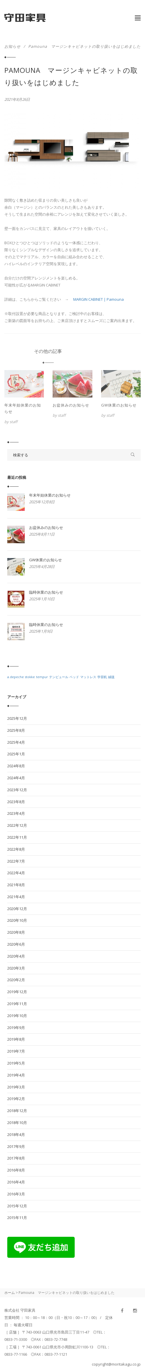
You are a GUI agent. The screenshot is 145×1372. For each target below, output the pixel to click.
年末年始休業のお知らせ (22, 408)
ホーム (9, 1292)
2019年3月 (16, 1087)
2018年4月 (16, 1134)
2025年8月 (16, 730)
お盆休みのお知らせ (71, 405)
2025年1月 (16, 754)
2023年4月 (16, 813)
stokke (30, 677)
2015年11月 (17, 1217)
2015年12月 (17, 1206)
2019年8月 (16, 1039)
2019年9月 (16, 1027)
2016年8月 (16, 1170)
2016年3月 (16, 1194)
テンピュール (58, 677)
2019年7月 (16, 1051)
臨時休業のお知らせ (46, 592)
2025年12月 (17, 718)
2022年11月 (17, 837)
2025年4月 (16, 742)
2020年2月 (16, 979)
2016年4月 (16, 1182)
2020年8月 (16, 932)
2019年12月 (17, 991)
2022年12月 (17, 825)
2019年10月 (17, 1015)
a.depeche (15, 677)
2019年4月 (16, 1075)
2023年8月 (16, 801)
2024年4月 (16, 777)
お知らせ (12, 46)
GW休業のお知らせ (119, 405)
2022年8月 (16, 849)
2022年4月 (16, 872)
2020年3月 (16, 968)
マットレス (88, 677)
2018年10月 (17, 1122)
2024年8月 (16, 765)
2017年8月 (16, 1158)
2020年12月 (17, 908)
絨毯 (111, 677)
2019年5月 (16, 1063)
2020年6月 (16, 944)
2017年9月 (16, 1146)
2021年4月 (16, 896)
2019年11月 (17, 1003)
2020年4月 (16, 956)
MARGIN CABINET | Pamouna (98, 299)
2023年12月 (17, 789)
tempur (42, 677)
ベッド (74, 677)
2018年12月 (17, 1110)
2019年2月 (16, 1098)
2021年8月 (16, 884)
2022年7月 (16, 861)
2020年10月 (17, 920)
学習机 (102, 677)
